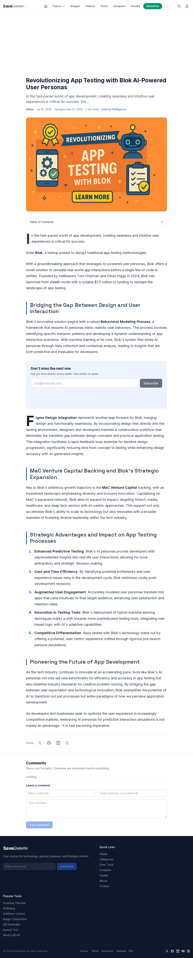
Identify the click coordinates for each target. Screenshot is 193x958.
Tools (104, 6)
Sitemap (121, 951)
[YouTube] (183, 951)
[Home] (45, 6)
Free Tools (106, 864)
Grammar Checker (14, 903)
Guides (135, 6)
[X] (166, 951)
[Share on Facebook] (49, 742)
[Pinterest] (188, 951)
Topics (58, 6)
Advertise (152, 6)
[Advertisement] (96, 45)
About (103, 880)
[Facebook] (172, 951)
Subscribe (151, 383)
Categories (107, 859)
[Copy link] (67, 742)
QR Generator (11, 924)
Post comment (39, 824)
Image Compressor (15, 919)
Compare (119, 6)
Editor (30, 109)
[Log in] (187, 6)
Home (103, 854)
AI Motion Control (14, 913)
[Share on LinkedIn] (58, 742)
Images (75, 6)
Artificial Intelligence (114, 109)
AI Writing (9, 908)
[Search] (179, 6)
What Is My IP (11, 935)
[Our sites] (26, 6)
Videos (90, 6)
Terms (94, 951)
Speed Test (10, 929)
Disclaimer (107, 951)
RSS (131, 951)
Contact (104, 886)
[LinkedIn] (177, 951)
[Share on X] (39, 742)
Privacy (84, 951)
